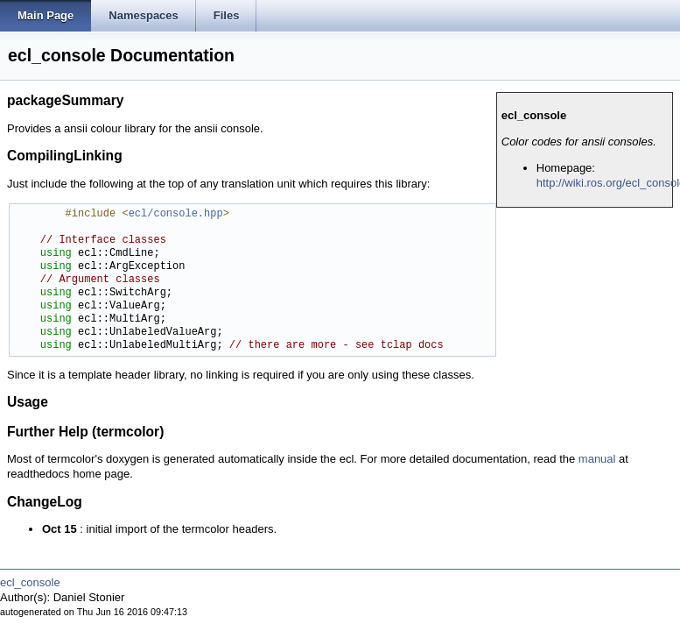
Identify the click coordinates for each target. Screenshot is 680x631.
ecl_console (30, 582)
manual (597, 458)
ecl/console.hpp (176, 214)
